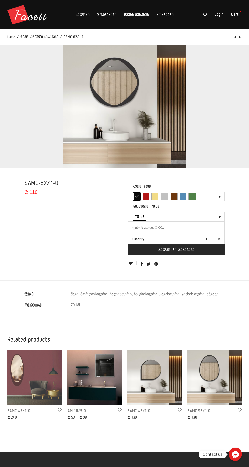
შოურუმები (106, 14)
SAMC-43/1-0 (18, 410)
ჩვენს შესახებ (136, 14)
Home (11, 37)
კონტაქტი (165, 14)
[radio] (136, 196)
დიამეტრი (140, 206)
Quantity (138, 239)
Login (219, 14)
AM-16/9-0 (76, 410)
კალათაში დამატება (176, 249)
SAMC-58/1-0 (198, 410)
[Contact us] (235, 454)
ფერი (137, 186)
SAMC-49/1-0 (138, 410)
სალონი (82, 14)
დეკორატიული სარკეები (39, 37)
